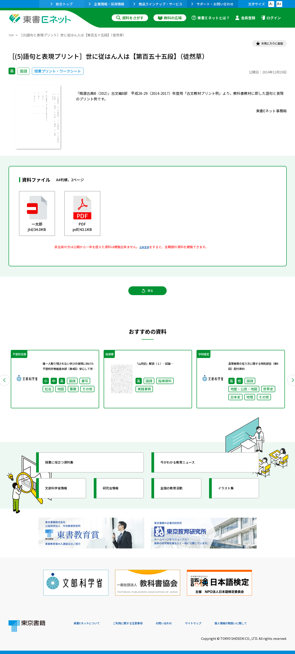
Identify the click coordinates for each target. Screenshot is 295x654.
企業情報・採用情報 (106, 4)
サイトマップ (219, 623)
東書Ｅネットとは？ (211, 17)
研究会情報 (115, 499)
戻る (147, 296)
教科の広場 (170, 17)
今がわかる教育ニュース (185, 473)
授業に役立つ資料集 (66, 473)
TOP (12, 35)
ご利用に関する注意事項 (141, 623)
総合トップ (62, 4)
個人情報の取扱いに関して (265, 623)
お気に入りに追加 (267, 44)
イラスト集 (231, 499)
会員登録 (245, 17)
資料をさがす (130, 17)
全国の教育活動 (177, 499)
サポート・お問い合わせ (212, 4)
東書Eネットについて (91, 623)
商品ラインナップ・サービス (157, 4)
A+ (279, 4)
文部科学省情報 (62, 499)
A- (271, 4)
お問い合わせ (185, 623)
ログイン (271, 17)
